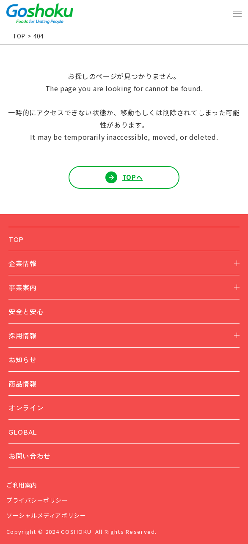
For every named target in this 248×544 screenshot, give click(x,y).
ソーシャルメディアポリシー (46, 515)
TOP (19, 36)
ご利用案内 (21, 485)
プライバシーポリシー (37, 500)
